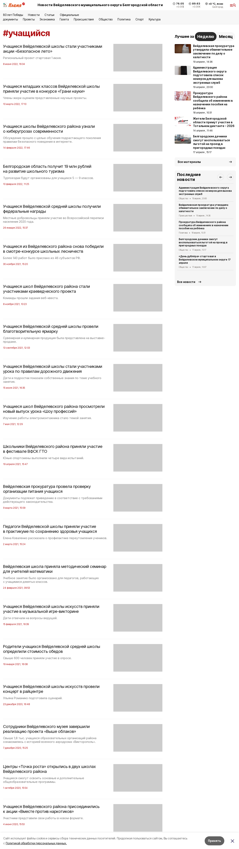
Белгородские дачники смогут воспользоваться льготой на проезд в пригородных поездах (203, 242)
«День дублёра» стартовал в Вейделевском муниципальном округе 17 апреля (205, 259)
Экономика (47, 19)
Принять (214, 840)
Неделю (205, 36)
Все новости (186, 282)
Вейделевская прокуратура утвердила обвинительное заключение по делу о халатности (203, 208)
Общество (106, 19)
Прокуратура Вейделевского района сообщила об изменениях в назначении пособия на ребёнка (203, 225)
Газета (64, 19)
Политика (123, 19)
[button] (220, 177)
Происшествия (84, 19)
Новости (33, 15)
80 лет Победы (13, 15)
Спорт (139, 19)
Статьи (50, 15)
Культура (155, 19)
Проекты (29, 19)
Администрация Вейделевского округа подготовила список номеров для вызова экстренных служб (205, 191)
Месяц (226, 36)
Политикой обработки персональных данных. (36, 843)
